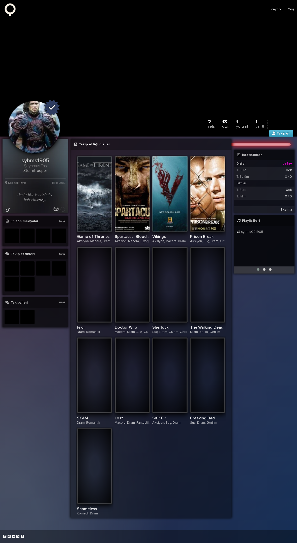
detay (287, 164)
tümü (62, 221)
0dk (289, 170)
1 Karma (286, 210)
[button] (258, 269)
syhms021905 (249, 232)
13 (225, 124)
